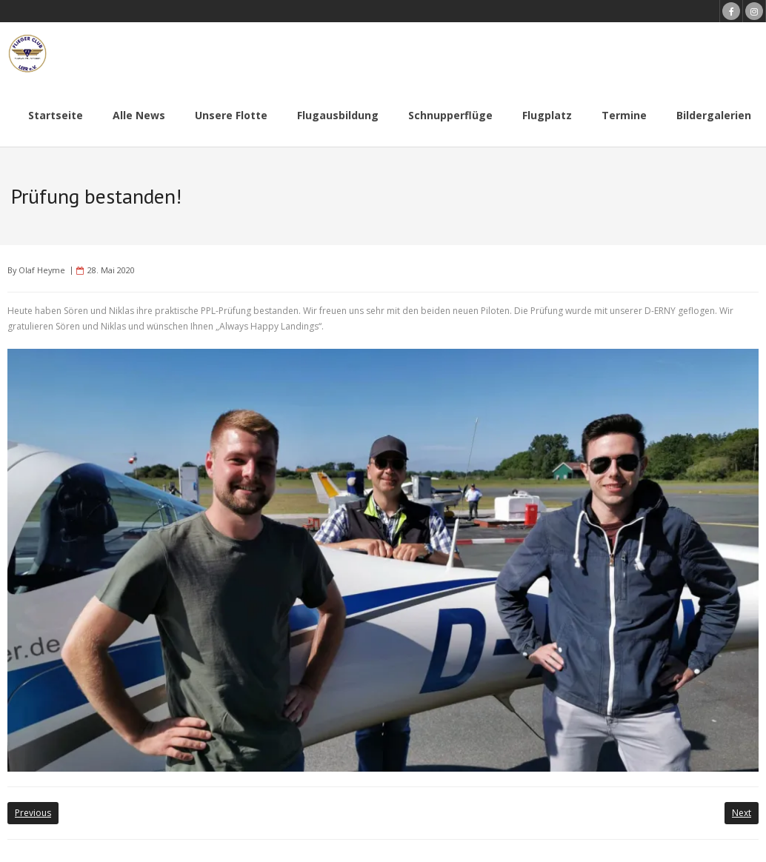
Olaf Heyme (42, 269)
